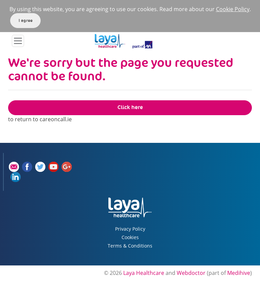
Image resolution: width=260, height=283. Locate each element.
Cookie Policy (233, 9)
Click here (130, 107)
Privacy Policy (130, 229)
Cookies (130, 237)
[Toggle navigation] (18, 41)
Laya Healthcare (143, 273)
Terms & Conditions (130, 245)
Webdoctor (191, 273)
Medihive (238, 273)
